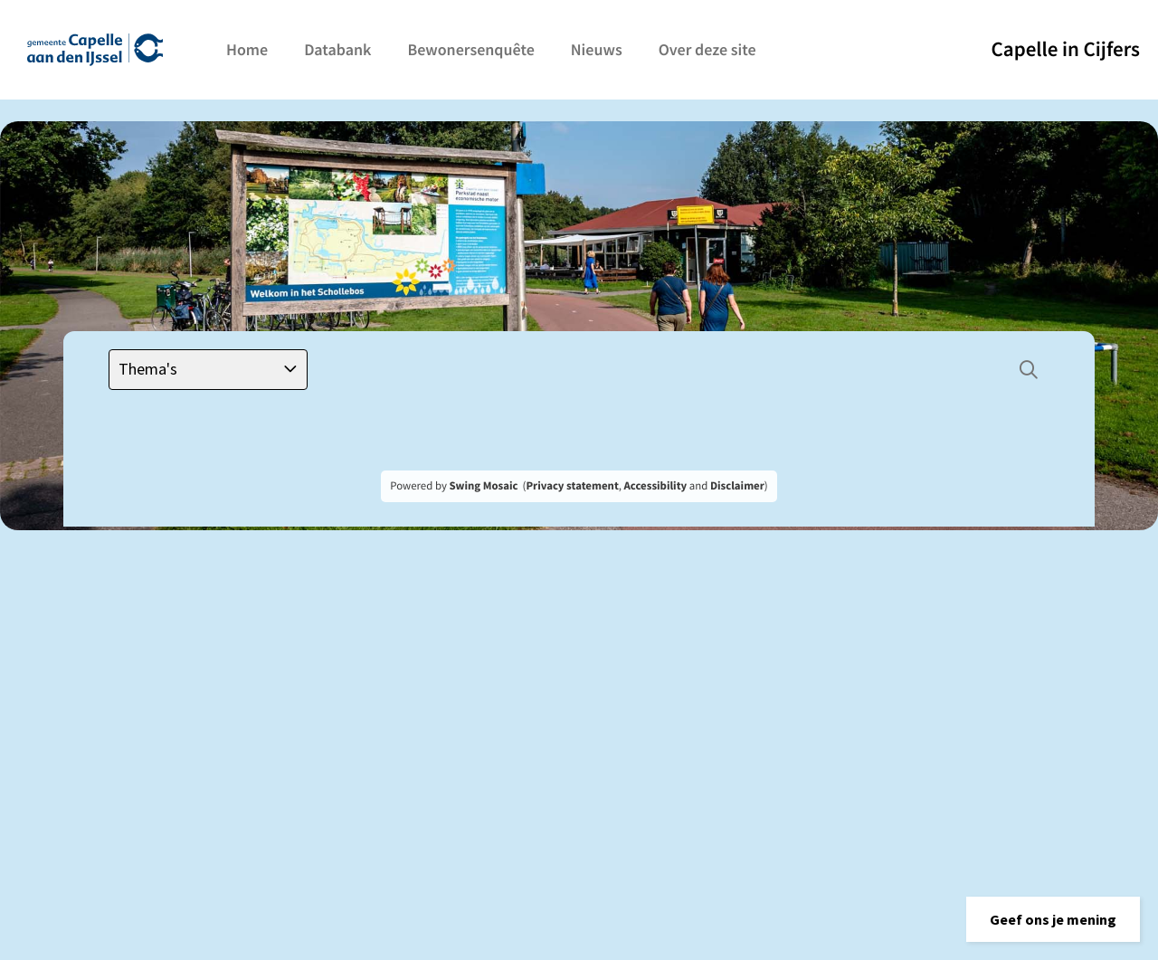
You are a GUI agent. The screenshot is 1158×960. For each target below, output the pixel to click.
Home (247, 49)
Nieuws (596, 49)
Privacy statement (572, 486)
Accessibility (656, 486)
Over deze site (707, 49)
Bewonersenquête (470, 49)
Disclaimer (737, 486)
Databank (337, 49)
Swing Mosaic (483, 486)
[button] (1053, 919)
